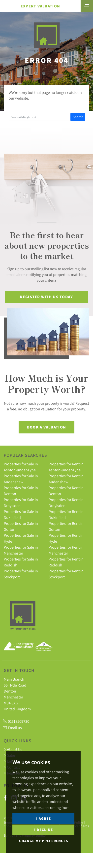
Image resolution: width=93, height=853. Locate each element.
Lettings (12, 761)
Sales (10, 755)
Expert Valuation (40, 6)
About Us (13, 749)
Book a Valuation (46, 427)
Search (78, 116)
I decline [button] (43, 841)
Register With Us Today (46, 296)
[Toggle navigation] (86, 6)
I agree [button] (43, 830)
